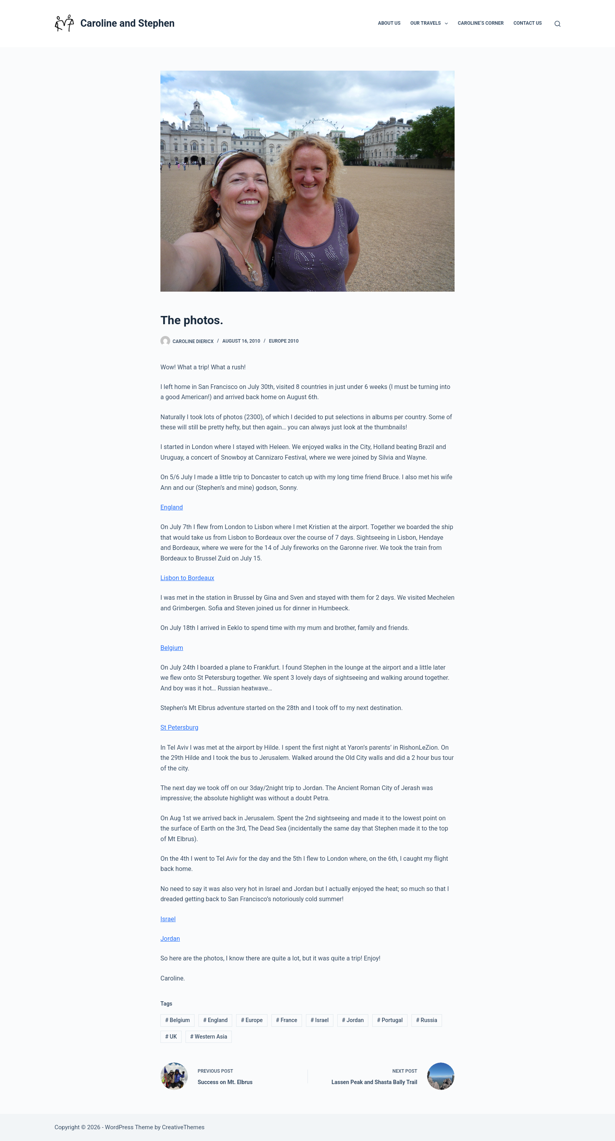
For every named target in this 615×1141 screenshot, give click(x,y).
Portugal (390, 1020)
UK (171, 1036)
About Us (389, 23)
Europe (252, 1020)
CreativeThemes (183, 1127)
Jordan (170, 938)
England (171, 507)
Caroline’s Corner (481, 23)
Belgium (171, 648)
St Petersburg (179, 727)
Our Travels (430, 23)
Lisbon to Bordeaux (187, 578)
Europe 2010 (283, 341)
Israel (168, 919)
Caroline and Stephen (127, 23)
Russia (426, 1020)
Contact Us (527, 23)
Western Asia (208, 1036)
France (286, 1020)
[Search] (557, 24)
